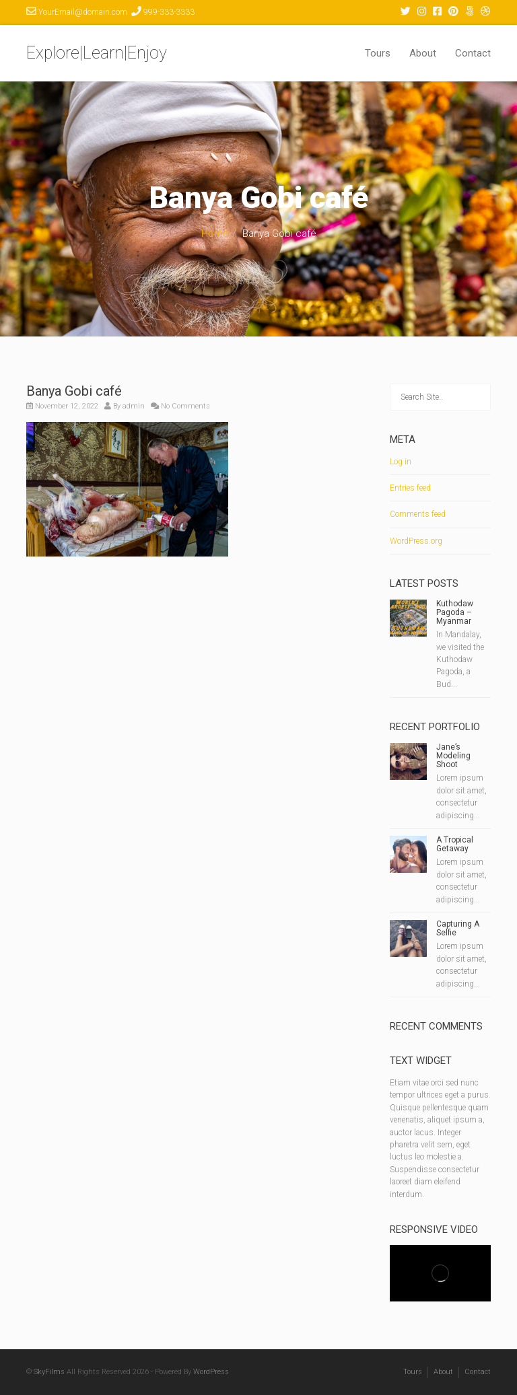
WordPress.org (416, 541)
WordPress (211, 1371)
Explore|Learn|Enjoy (96, 53)
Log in (400, 461)
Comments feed (418, 514)
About (422, 53)
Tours (377, 53)
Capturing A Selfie (457, 928)
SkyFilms (49, 1371)
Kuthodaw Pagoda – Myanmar (454, 612)
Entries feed (410, 488)
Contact (473, 53)
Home (215, 233)
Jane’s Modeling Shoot (453, 755)
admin (134, 406)
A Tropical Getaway (454, 844)
